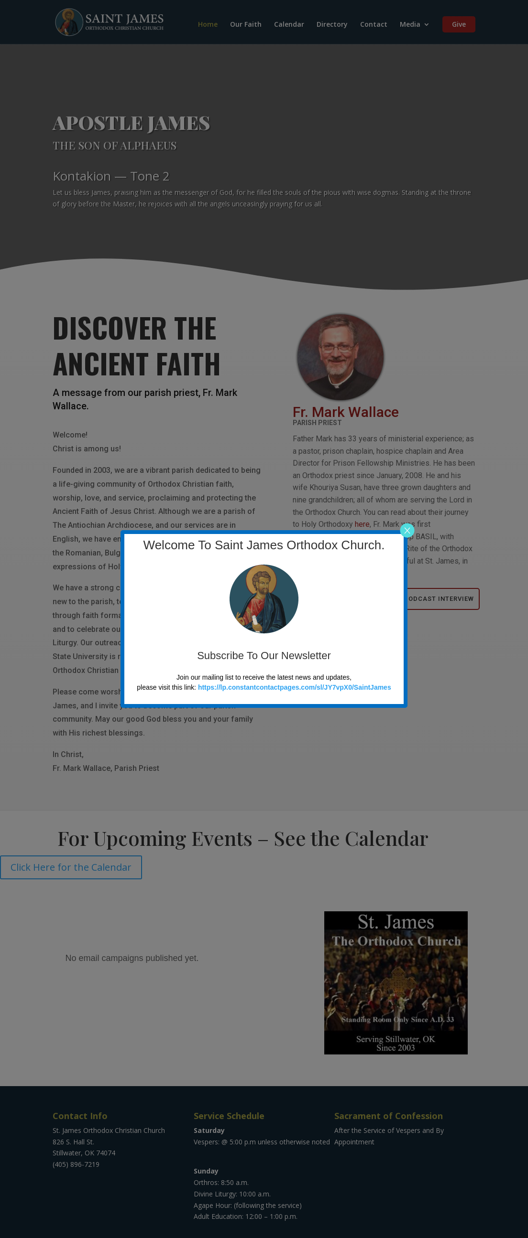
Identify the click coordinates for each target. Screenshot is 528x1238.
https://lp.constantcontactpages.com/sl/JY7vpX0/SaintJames (294, 687)
